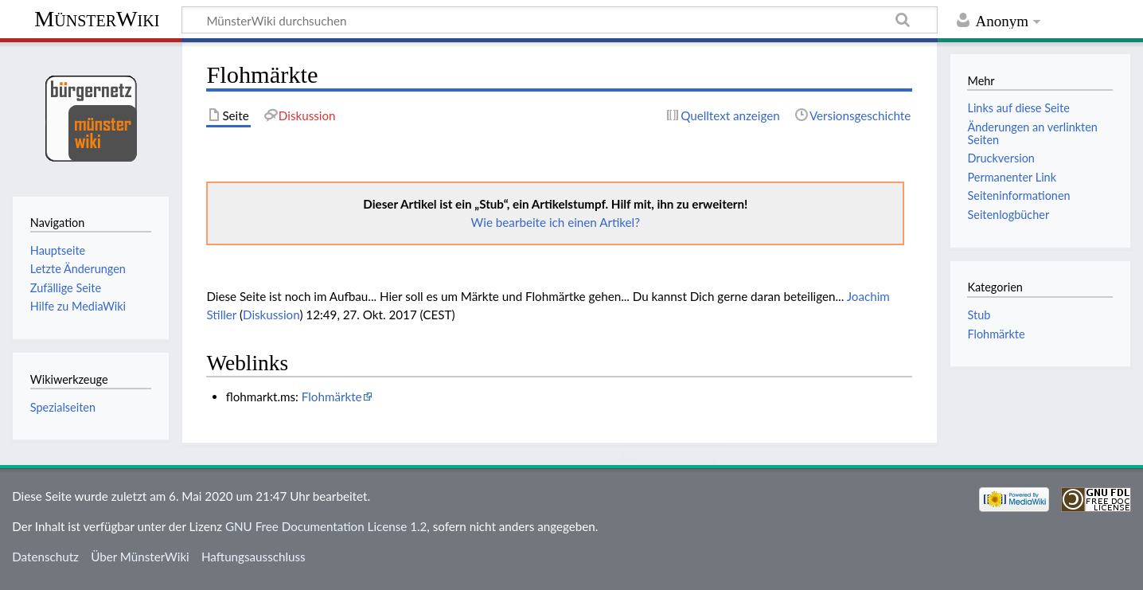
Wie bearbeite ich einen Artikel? (555, 222)
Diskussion (271, 314)
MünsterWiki (96, 18)
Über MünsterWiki (140, 556)
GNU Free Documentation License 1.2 (326, 526)
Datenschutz (45, 556)
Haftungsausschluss (253, 556)
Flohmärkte (332, 396)
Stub (978, 315)
